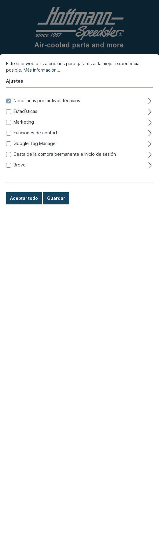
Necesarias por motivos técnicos (46, 118)
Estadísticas (25, 129)
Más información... (42, 88)
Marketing (23, 140)
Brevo (19, 183)
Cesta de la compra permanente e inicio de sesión (64, 172)
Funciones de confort (35, 151)
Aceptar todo (24, 216)
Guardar (56, 216)
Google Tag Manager (35, 161)
